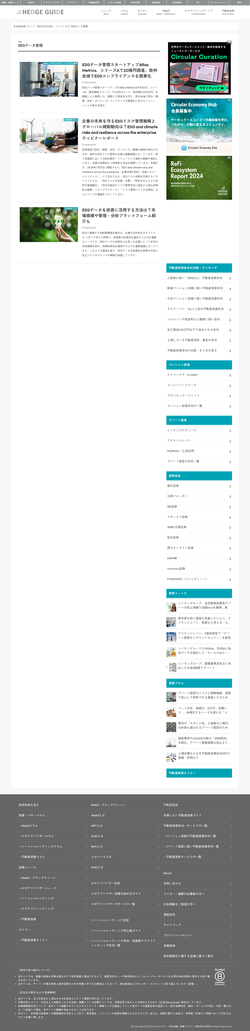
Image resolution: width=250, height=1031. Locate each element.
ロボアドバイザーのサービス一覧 (113, 903)
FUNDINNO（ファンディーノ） (188, 578)
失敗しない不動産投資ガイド (182, 814)
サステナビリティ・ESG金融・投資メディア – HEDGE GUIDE (180, 1025)
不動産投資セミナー (34, 939)
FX (197, 2)
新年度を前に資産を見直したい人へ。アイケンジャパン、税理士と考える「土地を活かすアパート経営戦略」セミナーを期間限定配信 (204, 620)
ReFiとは (97, 846)
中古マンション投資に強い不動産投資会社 (195, 298)
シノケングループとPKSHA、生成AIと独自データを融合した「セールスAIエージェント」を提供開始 (204, 650)
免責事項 (169, 945)
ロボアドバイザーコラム (37, 835)
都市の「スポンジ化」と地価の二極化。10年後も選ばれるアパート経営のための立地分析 (204, 725)
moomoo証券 (176, 568)
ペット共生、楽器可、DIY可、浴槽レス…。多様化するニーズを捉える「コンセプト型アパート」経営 (204, 710)
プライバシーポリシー (178, 934)
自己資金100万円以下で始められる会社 (193, 329)
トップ (10, 2)
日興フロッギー (177, 495)
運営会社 (169, 914)
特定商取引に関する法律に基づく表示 (188, 955)
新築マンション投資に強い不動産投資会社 (195, 287)
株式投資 (177, 2)
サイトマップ (172, 924)
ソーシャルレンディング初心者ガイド (116, 930)
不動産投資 (93, 2)
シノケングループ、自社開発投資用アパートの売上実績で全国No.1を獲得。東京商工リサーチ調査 (204, 605)
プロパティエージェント (183, 395)
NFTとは (97, 825)
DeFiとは (97, 835)
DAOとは (97, 866)
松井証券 (173, 537)
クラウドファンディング (198, 12)
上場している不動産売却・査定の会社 (192, 339)
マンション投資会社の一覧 (184, 405)
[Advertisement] (89, 313)
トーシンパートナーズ (181, 384)
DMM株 (172, 557)
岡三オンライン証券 (180, 547)
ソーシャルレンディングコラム (41, 846)
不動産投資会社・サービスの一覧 (185, 825)
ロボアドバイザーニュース (39, 887)
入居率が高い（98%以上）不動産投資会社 (194, 277)
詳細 (191, 983)
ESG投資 (135, 2)
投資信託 (156, 2)
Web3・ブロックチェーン (38, 877)
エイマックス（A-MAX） (183, 374)
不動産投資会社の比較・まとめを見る (192, 349)
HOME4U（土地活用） (182, 450)
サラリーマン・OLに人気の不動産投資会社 (195, 308)
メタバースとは (101, 856)
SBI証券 (172, 506)
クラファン (72, 2)
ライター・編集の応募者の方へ (183, 893)
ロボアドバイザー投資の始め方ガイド (116, 893)
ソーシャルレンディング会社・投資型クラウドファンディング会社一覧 (123, 942)
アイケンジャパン (179, 440)
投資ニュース (27, 866)
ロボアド (52, 2)
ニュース (106, 12)
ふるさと (114, 2)
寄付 (239, 2)
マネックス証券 (177, 516)
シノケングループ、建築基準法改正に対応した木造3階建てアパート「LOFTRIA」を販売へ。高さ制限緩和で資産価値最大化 (204, 665)
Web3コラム (29, 825)
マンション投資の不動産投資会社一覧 (191, 835)
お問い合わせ (172, 883)
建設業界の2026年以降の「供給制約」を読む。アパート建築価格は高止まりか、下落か (203, 740)
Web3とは (98, 814)
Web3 (166, 12)
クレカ (218, 2)
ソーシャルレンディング (37, 898)
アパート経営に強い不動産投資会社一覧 (192, 846)
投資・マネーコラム (32, 814)
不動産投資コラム (33, 856)
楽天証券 (173, 485)
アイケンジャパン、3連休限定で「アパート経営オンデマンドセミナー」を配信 (204, 635)
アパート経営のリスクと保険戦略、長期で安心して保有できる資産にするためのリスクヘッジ (204, 694)
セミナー (142, 12)
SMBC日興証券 (177, 526)
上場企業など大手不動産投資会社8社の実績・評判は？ (204, 755)
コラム (124, 12)
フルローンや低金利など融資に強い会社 (193, 318)
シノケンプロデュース (181, 429)
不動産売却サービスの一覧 (183, 856)
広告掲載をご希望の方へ (179, 903)
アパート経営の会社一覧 (183, 460)
